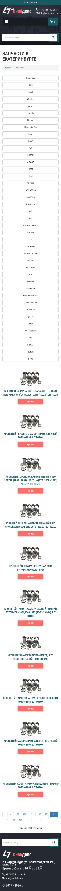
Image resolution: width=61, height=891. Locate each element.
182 (54, 814)
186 (28, 819)
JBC (30, 218)
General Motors (30, 302)
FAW (30, 148)
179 (32, 814)
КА (30, 274)
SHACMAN (30, 267)
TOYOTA (30, 260)
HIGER (30, 169)
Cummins (30, 78)
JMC (31, 176)
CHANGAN (30, 309)
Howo (30, 134)
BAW (30, 141)
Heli (30, 337)
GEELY (30, 323)
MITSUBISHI (30, 330)
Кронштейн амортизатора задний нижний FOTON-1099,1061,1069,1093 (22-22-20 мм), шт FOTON (30, 612)
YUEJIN (30, 183)
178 (24, 814)
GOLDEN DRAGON (30, 225)
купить (30, 401)
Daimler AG (31, 288)
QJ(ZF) (30, 316)
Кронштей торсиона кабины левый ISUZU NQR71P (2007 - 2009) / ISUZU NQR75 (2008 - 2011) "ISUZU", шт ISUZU (30, 480)
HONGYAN (30, 197)
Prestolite (30, 204)
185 (20, 819)
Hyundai (30, 113)
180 (39, 814)
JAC (30, 211)
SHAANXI (30, 246)
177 (17, 814)
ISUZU (30, 85)
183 (6, 819)
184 (13, 819)
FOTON (30, 155)
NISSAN (30, 344)
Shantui (30, 120)
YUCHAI (30, 232)
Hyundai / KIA (30, 127)
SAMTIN (30, 281)
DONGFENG (30, 190)
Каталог (8, 67)
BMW (30, 358)
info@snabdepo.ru (47, 13)
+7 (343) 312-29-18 (47, 9)
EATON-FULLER (30, 253)
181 (46, 814)
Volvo (30, 106)
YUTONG (30, 162)
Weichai (30, 99)
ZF (30, 239)
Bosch (30, 92)
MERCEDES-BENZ (30, 295)
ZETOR (30, 351)
